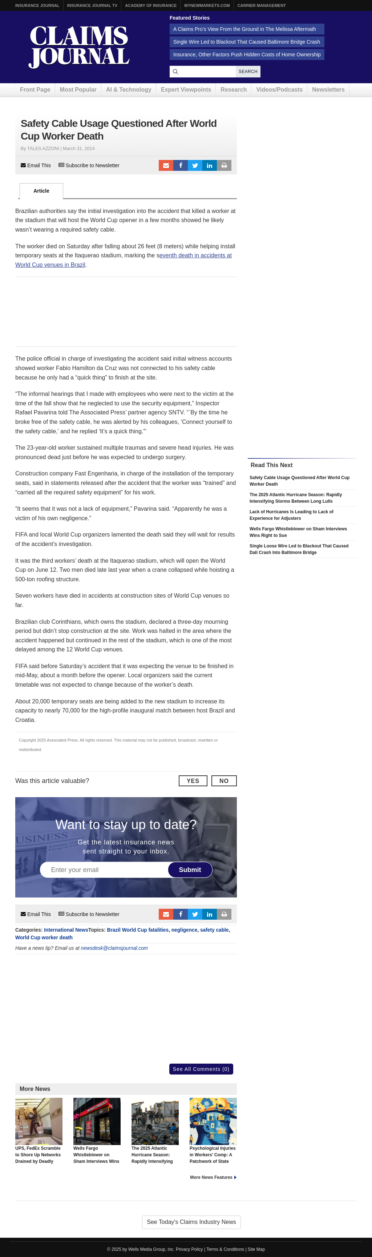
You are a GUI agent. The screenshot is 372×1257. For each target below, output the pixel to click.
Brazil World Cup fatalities (138, 930)
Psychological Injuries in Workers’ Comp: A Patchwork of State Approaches (213, 1134)
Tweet (195, 165)
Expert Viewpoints (186, 90)
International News (66, 930)
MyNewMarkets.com (207, 5)
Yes (193, 781)
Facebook (180, 165)
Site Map (256, 1249)
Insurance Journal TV (92, 5)
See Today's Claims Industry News (191, 1222)
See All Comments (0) (201, 1069)
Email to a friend (166, 165)
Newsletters (328, 90)
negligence (184, 930)
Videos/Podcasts (279, 90)
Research (234, 90)
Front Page (35, 90)
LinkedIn (209, 165)
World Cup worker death (44, 937)
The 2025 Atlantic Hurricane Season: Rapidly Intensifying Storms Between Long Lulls (155, 1137)
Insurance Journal (37, 5)
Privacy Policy (189, 1249)
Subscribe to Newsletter (89, 165)
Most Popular (78, 90)
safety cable (214, 930)
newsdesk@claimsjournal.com (114, 948)
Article (41, 191)
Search (248, 71)
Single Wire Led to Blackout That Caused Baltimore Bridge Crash (246, 42)
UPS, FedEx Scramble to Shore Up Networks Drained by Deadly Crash (38, 1134)
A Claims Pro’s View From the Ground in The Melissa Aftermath (244, 29)
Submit (190, 869)
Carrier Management (262, 5)
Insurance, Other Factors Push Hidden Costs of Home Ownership (247, 54)
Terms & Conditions (225, 1249)
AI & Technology (128, 90)
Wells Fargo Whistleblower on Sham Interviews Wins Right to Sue (97, 1134)
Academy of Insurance (151, 5)
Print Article (224, 165)
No (224, 781)
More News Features (211, 1177)
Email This (36, 165)
